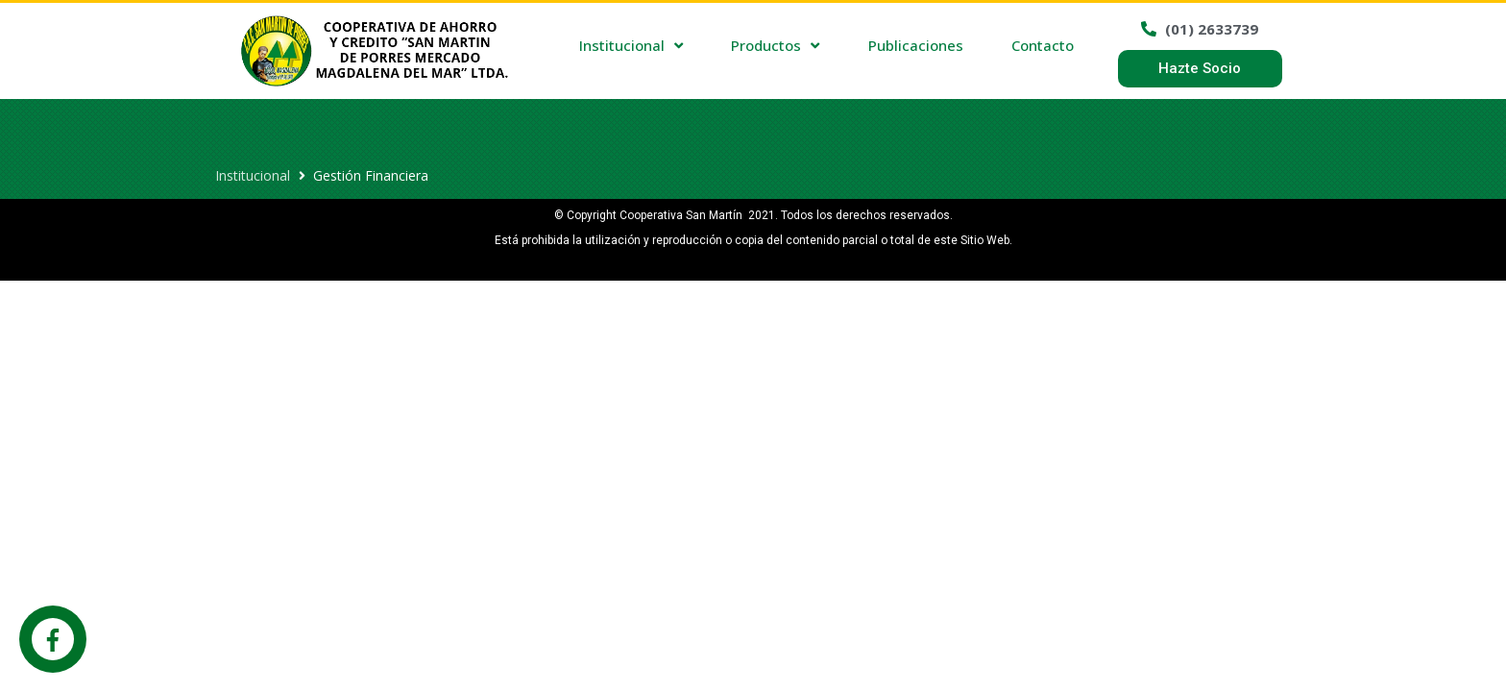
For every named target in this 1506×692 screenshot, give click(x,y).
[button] (1200, 68)
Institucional (252, 175)
